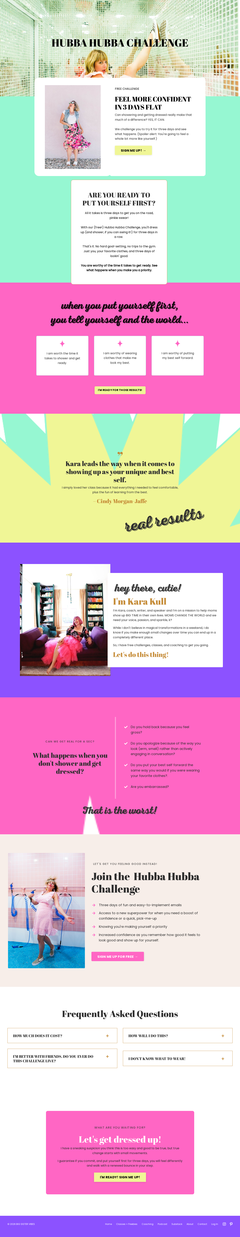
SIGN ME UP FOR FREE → (117, 959)
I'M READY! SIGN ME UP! (120, 1181)
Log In (214, 1228)
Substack (176, 1228)
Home (108, 1228)
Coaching (147, 1228)
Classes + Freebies (126, 1228)
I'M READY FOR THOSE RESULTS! (120, 392)
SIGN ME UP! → (133, 150)
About (190, 1228)
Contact (202, 1228)
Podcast (162, 1228)
